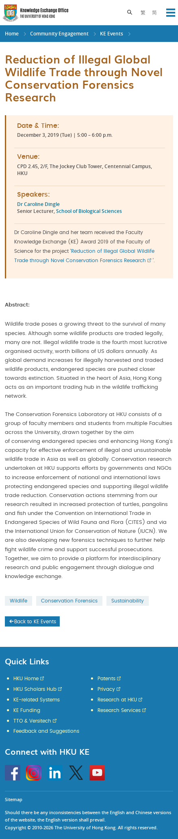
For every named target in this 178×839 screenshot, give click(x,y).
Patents (106, 678)
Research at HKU (117, 699)
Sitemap (13, 799)
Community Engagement (59, 33)
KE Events (111, 33)
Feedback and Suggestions (46, 731)
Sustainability (127, 600)
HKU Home (26, 678)
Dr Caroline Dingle (38, 204)
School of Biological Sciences (89, 211)
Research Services (119, 710)
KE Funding (26, 710)
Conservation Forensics (69, 600)
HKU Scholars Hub (34, 689)
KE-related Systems (36, 699)
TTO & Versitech (32, 721)
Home (12, 33)
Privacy (106, 689)
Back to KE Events (32, 621)
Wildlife (18, 600)
